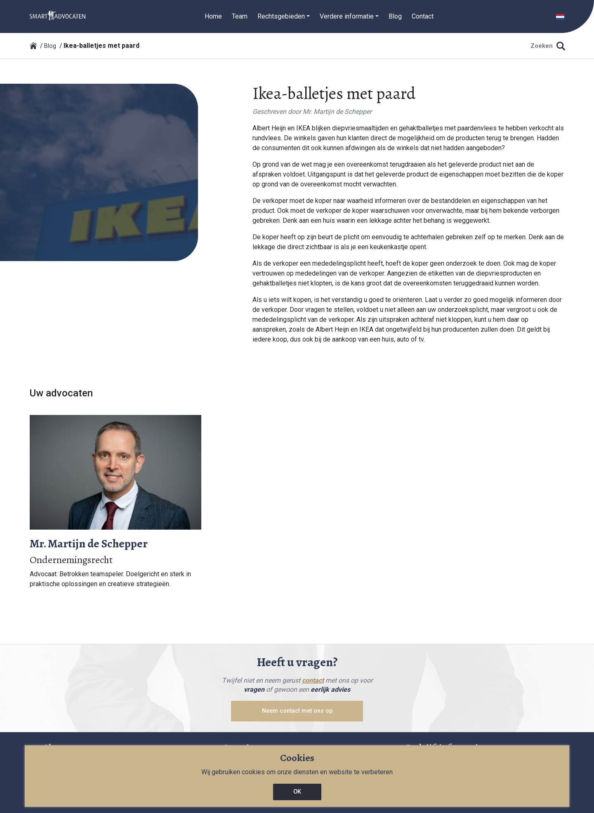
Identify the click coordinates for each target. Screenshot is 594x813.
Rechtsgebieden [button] (281, 16)
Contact (423, 16)
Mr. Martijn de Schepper (337, 111)
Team (240, 16)
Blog (395, 16)
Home (213, 16)
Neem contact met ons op (297, 710)
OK (297, 791)
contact (313, 680)
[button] (560, 16)
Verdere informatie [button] (347, 16)
